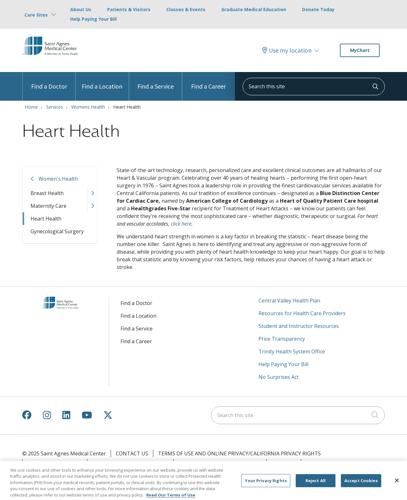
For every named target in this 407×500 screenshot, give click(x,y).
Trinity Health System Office (292, 351)
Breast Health (47, 193)
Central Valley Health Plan (289, 300)
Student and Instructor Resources (299, 326)
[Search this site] (314, 86)
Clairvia (317, 462)
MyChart (359, 50)
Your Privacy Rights (54, 462)
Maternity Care (48, 205)
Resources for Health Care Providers (302, 313)
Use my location (287, 50)
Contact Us (132, 453)
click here (181, 223)
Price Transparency (282, 338)
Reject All (316, 483)
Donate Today (318, 9)
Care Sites (36, 15)
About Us (80, 9)
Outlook (283, 462)
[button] (92, 193)
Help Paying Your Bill (93, 19)
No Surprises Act (279, 376)
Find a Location (102, 81)
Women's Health (58, 178)
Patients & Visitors (128, 9)
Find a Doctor (49, 81)
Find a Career (208, 81)
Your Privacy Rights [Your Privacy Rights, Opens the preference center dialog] (265, 483)
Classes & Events (185, 9)
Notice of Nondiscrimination (219, 462)
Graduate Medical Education (253, 9)
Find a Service (155, 81)
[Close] (397, 483)
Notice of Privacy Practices (130, 462)
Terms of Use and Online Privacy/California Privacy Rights (239, 453)
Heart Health (46, 218)
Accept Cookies (361, 483)
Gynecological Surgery (57, 231)
